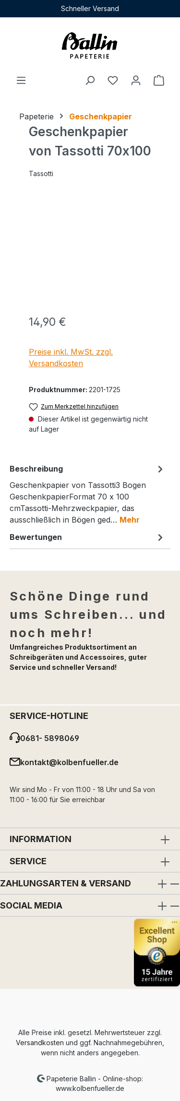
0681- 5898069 (49, 738)
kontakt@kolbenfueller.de (69, 762)
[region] (90, 252)
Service (28, 861)
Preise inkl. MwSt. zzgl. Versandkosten (71, 357)
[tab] (88, 494)
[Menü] (21, 80)
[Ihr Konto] (135, 80)
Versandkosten (40, 1042)
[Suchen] (89, 80)
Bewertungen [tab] (88, 537)
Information (41, 839)
